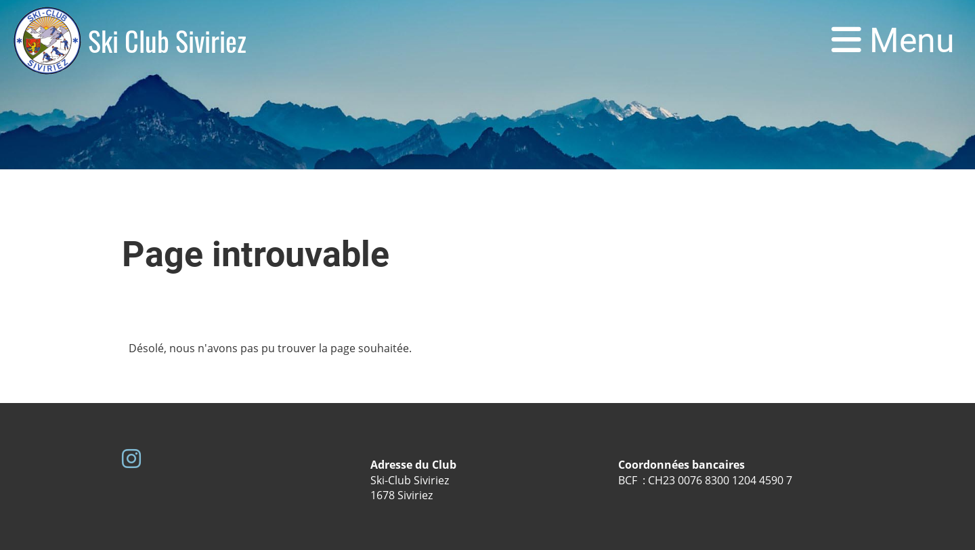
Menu (893, 40)
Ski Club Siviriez (167, 41)
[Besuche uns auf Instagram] (131, 458)
